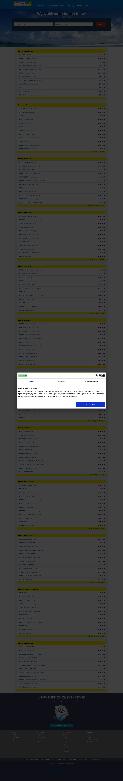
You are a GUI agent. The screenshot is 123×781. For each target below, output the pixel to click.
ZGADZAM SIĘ (90, 404)
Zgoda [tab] (31, 381)
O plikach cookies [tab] (91, 381)
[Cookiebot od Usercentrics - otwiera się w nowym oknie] (96, 375)
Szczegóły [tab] (61, 381)
